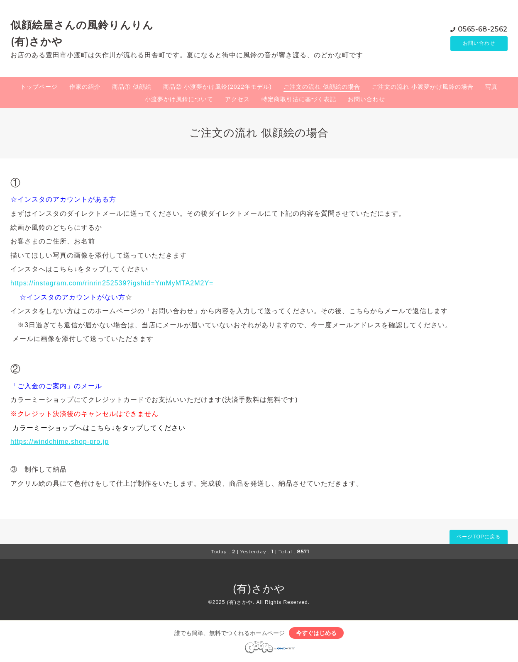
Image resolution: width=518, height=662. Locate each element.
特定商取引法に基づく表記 (298, 99)
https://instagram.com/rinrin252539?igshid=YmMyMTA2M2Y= (111, 283)
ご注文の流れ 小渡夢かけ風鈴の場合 (423, 86)
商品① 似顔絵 (131, 86)
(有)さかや (259, 588)
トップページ (39, 86)
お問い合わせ (479, 43)
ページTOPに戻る (478, 537)
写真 (491, 86)
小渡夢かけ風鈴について (179, 99)
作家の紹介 (84, 86)
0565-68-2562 (483, 29)
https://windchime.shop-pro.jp (59, 441)
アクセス (237, 99)
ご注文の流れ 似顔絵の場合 (321, 86)
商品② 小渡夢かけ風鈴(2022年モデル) (217, 86)
